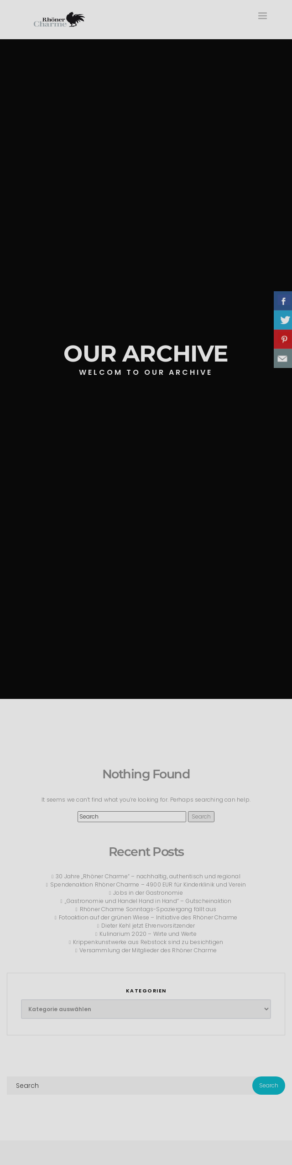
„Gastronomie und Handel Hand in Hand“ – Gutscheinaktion (148, 901)
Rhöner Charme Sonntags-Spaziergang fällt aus (148, 909)
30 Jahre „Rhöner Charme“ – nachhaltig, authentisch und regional (148, 876)
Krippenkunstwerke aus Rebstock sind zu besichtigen (148, 942)
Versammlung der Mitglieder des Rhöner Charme (148, 950)
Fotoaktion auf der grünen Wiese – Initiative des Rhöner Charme (148, 917)
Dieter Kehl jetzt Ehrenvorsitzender (148, 925)
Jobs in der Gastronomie (148, 893)
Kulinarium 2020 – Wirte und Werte (148, 934)
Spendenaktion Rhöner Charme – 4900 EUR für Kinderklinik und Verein (148, 884)
